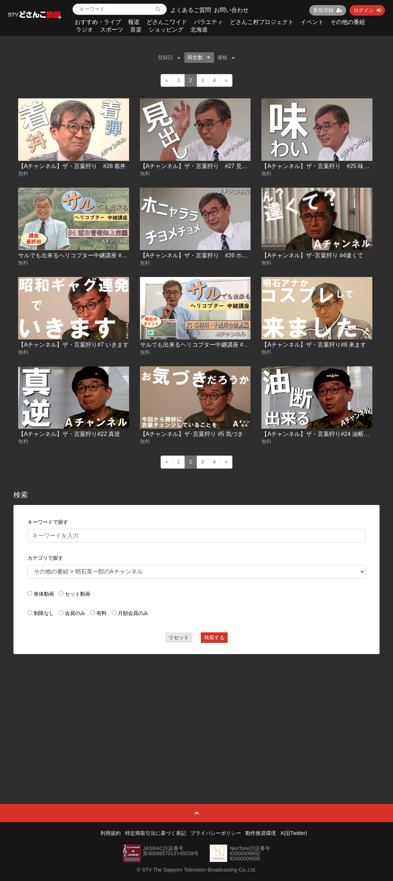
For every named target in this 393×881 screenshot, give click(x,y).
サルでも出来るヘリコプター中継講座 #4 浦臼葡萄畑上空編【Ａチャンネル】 (118, 255)
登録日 (169, 57)
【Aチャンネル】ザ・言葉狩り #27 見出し (197, 166)
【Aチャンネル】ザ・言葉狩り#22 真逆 (69, 434)
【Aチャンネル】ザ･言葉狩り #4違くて (312, 255)
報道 (134, 22)
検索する (214, 637)
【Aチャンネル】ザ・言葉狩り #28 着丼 (72, 166)
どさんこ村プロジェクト (262, 22)
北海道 (199, 29)
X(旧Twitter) (293, 833)
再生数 (198, 57)
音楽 (136, 29)
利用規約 (110, 833)
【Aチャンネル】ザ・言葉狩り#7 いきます (73, 345)
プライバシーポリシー (215, 833)
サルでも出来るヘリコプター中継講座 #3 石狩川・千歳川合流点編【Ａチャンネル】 (249, 345)
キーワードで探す (48, 522)
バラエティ (208, 22)
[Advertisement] (196, 712)
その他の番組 (347, 22)
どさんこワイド (166, 22)
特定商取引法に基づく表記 (155, 833)
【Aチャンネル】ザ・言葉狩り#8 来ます (313, 345)
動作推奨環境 (260, 833)
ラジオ (84, 29)
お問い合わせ (231, 10)
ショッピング (166, 29)
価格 (226, 57)
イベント (312, 22)
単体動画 (44, 594)
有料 (101, 613)
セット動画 (77, 594)
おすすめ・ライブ (98, 22)
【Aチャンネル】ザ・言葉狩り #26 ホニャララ (202, 255)
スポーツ (111, 29)
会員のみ (75, 613)
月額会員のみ (133, 613)
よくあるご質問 (190, 10)
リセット (179, 637)
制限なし (44, 613)
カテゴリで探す (45, 558)
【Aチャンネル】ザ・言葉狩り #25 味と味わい (324, 166)
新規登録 (327, 10)
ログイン (367, 10)
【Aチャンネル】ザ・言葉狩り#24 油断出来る (321, 434)
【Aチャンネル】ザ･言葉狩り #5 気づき (191, 434)
